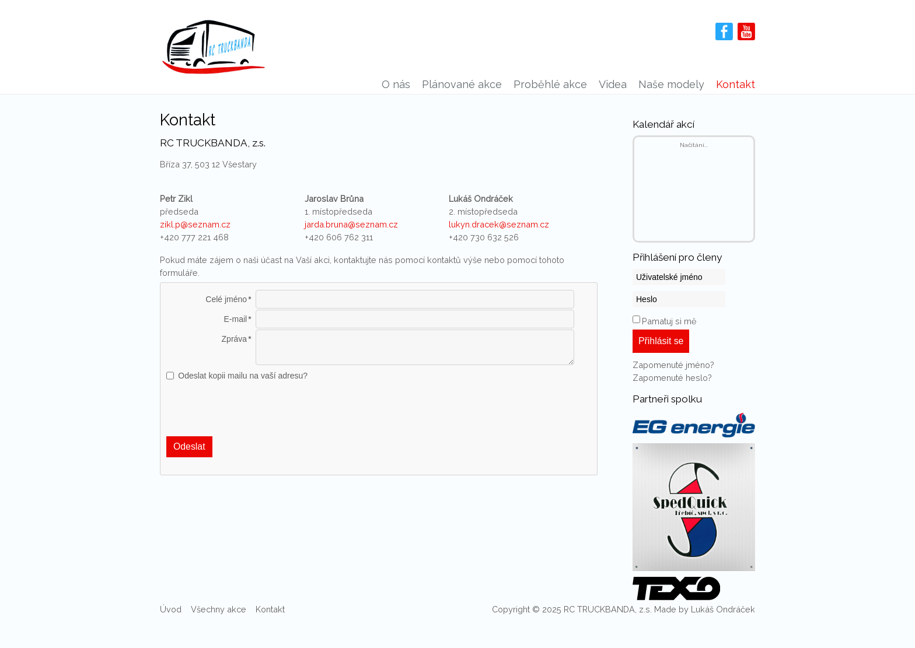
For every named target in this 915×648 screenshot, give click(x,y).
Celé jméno (226, 299)
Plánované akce (462, 84)
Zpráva (234, 339)
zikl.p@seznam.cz (195, 224)
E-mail (235, 319)
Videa (613, 84)
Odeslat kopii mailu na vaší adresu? (243, 375)
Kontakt (735, 84)
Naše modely (671, 84)
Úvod (170, 609)
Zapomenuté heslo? (672, 378)
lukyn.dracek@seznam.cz (499, 224)
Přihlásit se (660, 341)
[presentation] (378, 409)
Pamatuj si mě (669, 321)
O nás (396, 84)
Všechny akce (218, 609)
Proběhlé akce (550, 84)
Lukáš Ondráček (723, 609)
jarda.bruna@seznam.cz (351, 224)
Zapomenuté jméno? (673, 365)
